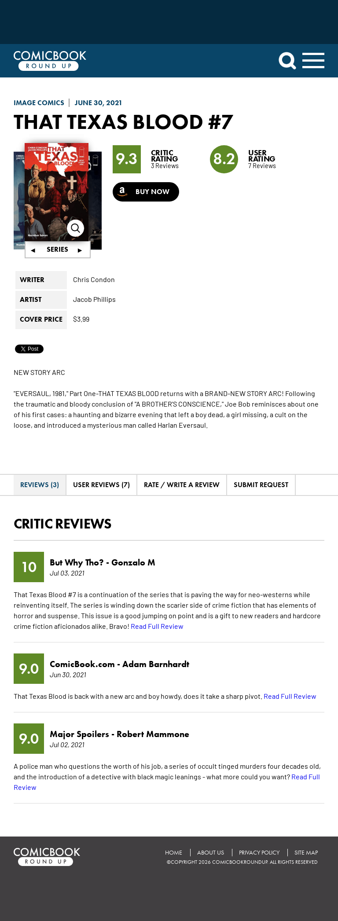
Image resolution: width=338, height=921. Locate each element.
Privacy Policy (259, 852)
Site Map (306, 852)
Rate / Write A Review (182, 485)
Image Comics (39, 103)
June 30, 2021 (99, 103)
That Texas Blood (108, 121)
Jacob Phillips (94, 298)
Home (173, 852)
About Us (210, 852)
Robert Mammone (153, 734)
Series (57, 249)
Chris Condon (94, 279)
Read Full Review (157, 625)
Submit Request (261, 485)
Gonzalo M (133, 562)
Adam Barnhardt (155, 664)
